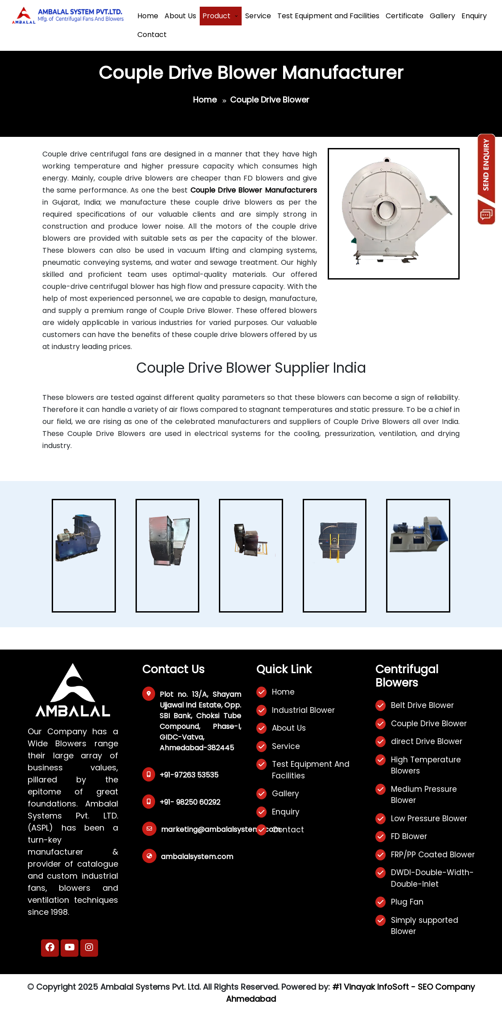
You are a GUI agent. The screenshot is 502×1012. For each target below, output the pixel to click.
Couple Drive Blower (429, 723)
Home (147, 16)
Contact (152, 34)
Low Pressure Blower (429, 818)
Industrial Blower (303, 710)
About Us (180, 16)
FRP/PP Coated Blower (433, 854)
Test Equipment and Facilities (328, 16)
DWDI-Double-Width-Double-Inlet (432, 878)
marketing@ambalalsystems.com (220, 829)
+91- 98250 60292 (190, 802)
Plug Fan (407, 902)
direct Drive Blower (426, 741)
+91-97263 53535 (189, 775)
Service (258, 16)
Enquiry (474, 16)
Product (216, 16)
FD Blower (409, 836)
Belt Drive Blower (422, 705)
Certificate (405, 16)
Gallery (442, 16)
